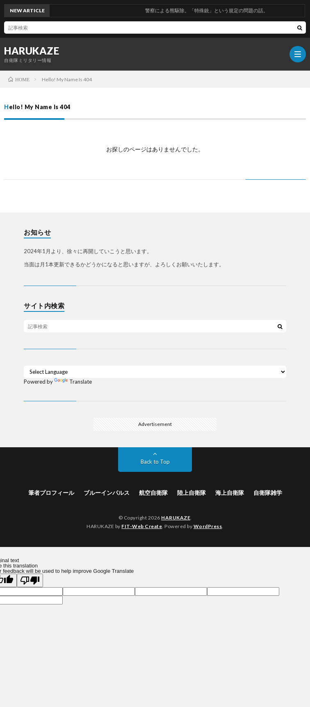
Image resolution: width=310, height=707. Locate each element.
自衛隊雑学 (267, 492)
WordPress (208, 526)
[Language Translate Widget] (155, 372)
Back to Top (155, 461)
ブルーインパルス (107, 492)
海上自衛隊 (229, 492)
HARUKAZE (31, 51)
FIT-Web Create (141, 526)
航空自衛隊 (153, 492)
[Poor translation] (30, 580)
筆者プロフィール (51, 492)
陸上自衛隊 (191, 492)
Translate (73, 381)
